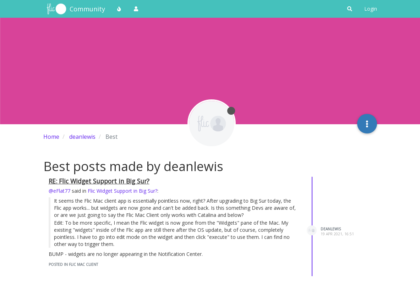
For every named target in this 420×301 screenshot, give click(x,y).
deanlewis (331, 228)
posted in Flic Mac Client (73, 264)
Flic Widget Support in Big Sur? (122, 190)
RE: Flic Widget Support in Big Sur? (99, 181)
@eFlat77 (59, 190)
